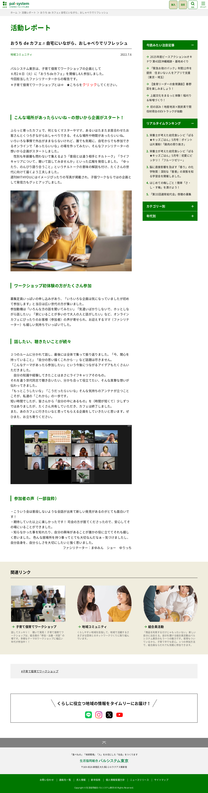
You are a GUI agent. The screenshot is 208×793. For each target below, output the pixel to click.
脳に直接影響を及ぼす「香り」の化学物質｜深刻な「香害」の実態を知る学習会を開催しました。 (172, 171)
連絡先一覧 (65, 780)
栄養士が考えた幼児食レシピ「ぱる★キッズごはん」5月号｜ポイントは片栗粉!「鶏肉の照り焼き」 (172, 139)
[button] (170, 45)
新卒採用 (95, 780)
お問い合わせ (47, 780)
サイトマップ (161, 780)
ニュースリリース (139, 780)
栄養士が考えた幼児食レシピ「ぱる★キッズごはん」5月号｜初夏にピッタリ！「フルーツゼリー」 (172, 155)
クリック (89, 84)
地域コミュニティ (21, 54)
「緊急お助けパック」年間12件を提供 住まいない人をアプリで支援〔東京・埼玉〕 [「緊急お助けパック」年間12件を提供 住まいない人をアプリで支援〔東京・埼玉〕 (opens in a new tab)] (169, 72)
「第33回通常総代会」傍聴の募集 (170, 194)
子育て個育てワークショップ (40, 671)
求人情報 (81, 780)
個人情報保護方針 (115, 780)
